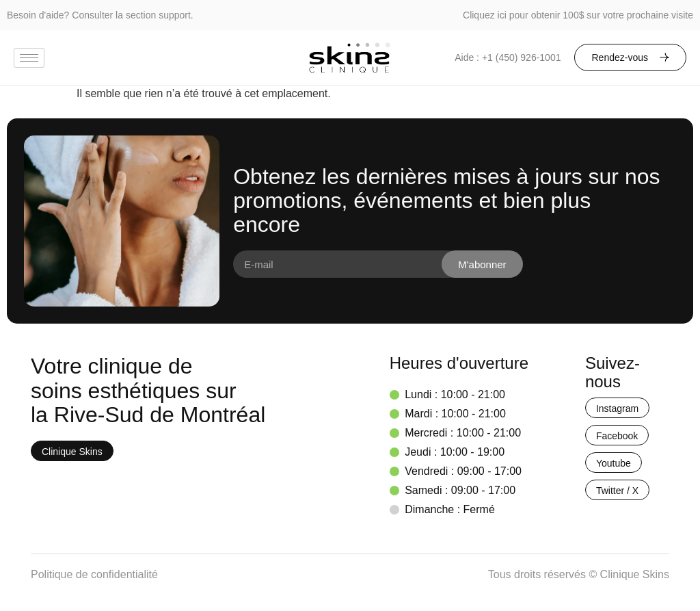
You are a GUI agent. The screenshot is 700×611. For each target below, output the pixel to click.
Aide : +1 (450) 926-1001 (508, 57)
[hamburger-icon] (29, 58)
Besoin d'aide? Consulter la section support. (100, 15)
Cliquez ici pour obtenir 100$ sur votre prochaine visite (578, 15)
